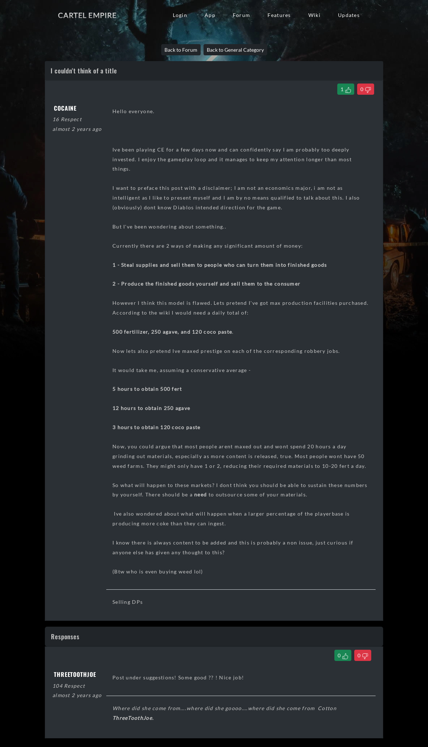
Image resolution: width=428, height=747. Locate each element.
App (210, 15)
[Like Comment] (342, 655)
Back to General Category (235, 50)
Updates (349, 15)
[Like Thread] (345, 89)
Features (279, 15)
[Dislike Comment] (362, 655)
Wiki (314, 15)
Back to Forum (180, 50)
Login (180, 15)
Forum (241, 15)
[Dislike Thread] (365, 89)
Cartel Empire (87, 15)
